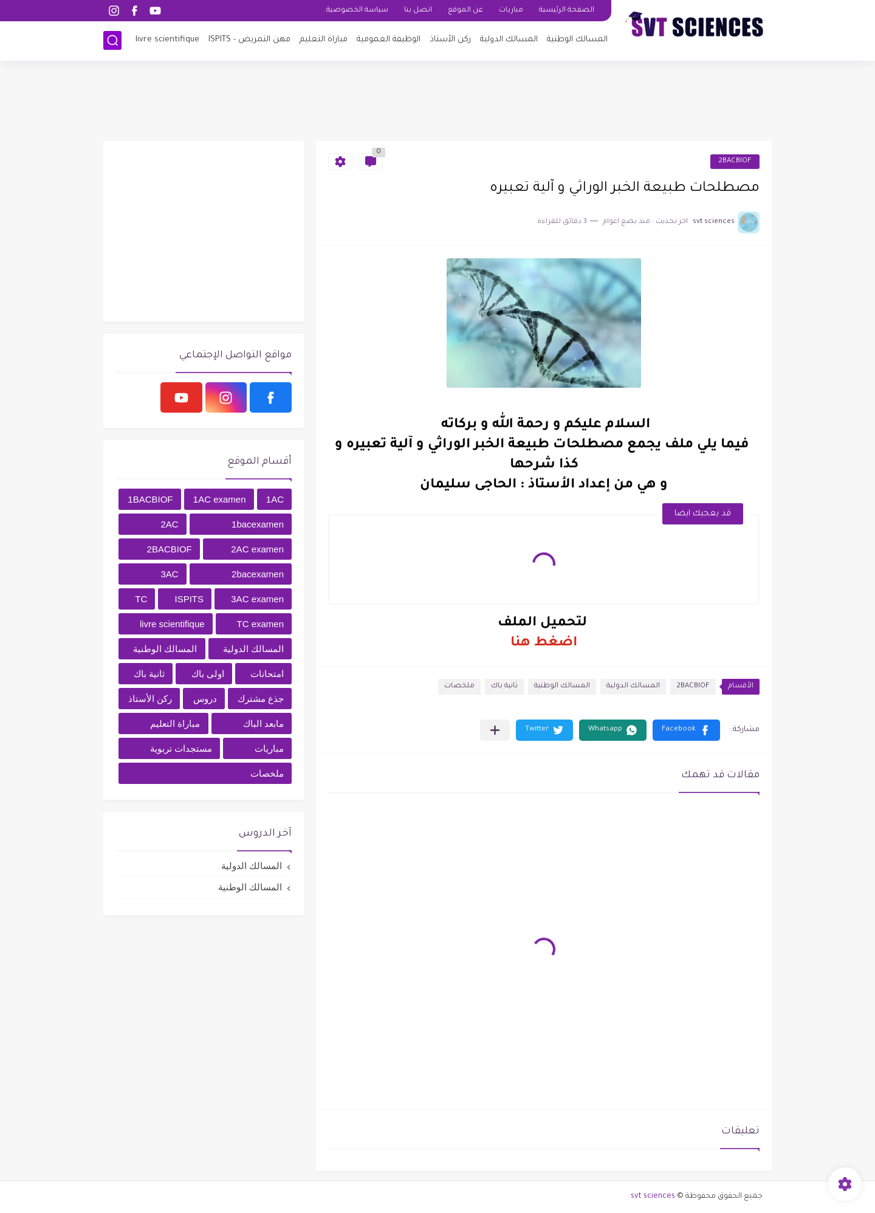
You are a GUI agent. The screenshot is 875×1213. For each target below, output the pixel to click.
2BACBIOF (735, 161)
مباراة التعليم (324, 39)
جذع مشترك (261, 698)
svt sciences (653, 1196)
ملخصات (459, 686)
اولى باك (207, 673)
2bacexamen (258, 574)
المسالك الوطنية (577, 39)
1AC (275, 499)
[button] (686, 730)
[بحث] (112, 40)
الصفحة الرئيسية (566, 11)
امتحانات (267, 673)
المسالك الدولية (509, 39)
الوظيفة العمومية (388, 39)
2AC (169, 524)
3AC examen (257, 599)
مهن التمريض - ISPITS (249, 39)
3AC (169, 574)
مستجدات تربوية (181, 748)
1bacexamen (258, 524)
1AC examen (219, 499)
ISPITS (189, 599)
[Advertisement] (437, 100)
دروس (205, 698)
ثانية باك (504, 686)
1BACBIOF (150, 499)
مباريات (511, 11)
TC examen (260, 624)
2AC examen (257, 549)
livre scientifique (167, 39)
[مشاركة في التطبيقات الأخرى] (495, 730)
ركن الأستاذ (450, 39)
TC (141, 599)
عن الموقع (465, 11)
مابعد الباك (263, 723)
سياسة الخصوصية (357, 11)
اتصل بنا (418, 11)
